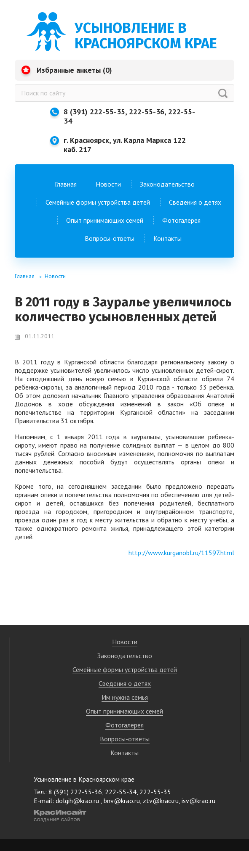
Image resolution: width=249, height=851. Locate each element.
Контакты (167, 238)
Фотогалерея (181, 220)
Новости (108, 184)
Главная (66, 184)
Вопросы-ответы (109, 238)
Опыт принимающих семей (104, 220)
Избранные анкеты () (74, 70)
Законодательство (167, 184)
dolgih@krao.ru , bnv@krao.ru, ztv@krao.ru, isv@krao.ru (135, 800)
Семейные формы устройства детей (98, 202)
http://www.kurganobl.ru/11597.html (181, 552)
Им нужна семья (125, 697)
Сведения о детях (195, 202)
